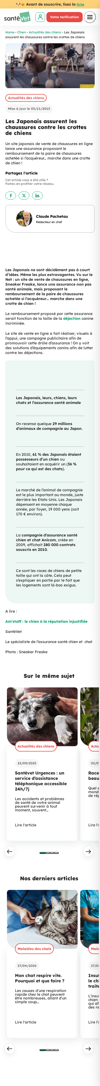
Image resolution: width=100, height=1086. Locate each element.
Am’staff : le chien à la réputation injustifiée (46, 621)
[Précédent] (9, 851)
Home (9, 32)
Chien (21, 32)
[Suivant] (88, 851)
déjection (72, 318)
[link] (40, 17)
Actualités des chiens (45, 32)
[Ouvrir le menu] (90, 17)
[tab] (42, 853)
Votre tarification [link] (64, 17)
